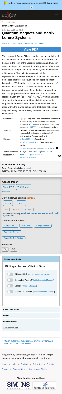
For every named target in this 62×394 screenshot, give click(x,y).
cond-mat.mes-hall (39, 213)
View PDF (31, 49)
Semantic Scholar (11, 232)
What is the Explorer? (42, 274)
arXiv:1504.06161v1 (31, 142)
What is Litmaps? (29, 286)
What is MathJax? (22, 343)
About (4, 364)
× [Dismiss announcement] (31, 7)
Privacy (5, 369)
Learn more (52, 3)
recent (16, 209)
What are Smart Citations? (43, 292)
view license (6, 191)
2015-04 (27, 209)
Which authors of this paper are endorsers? (24, 341)
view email (26, 168)
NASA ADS (26, 226)
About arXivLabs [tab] (10, 328)
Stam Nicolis (39, 43)
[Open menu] (56, 15)
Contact (24, 364)
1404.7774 (33, 127)
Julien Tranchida (9, 43)
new (6, 209)
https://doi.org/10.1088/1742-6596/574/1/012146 (32, 156)
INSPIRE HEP (10, 226)
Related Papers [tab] (10, 322)
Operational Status (38, 369)
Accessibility (19, 369)
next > (21, 203)
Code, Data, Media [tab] (11, 309)
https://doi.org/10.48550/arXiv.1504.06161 (37, 148)
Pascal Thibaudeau (25, 43)
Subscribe (37, 364)
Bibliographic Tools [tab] (12, 259)
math (51, 213)
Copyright (51, 364)
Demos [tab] (6, 316)
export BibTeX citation (13, 238)
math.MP (9, 216)
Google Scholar (42, 226)
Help (14, 364)
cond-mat (25, 213)
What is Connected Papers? (43, 280)
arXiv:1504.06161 (27, 139)
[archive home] (9, 15)
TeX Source (23, 187)
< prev (8, 203)
